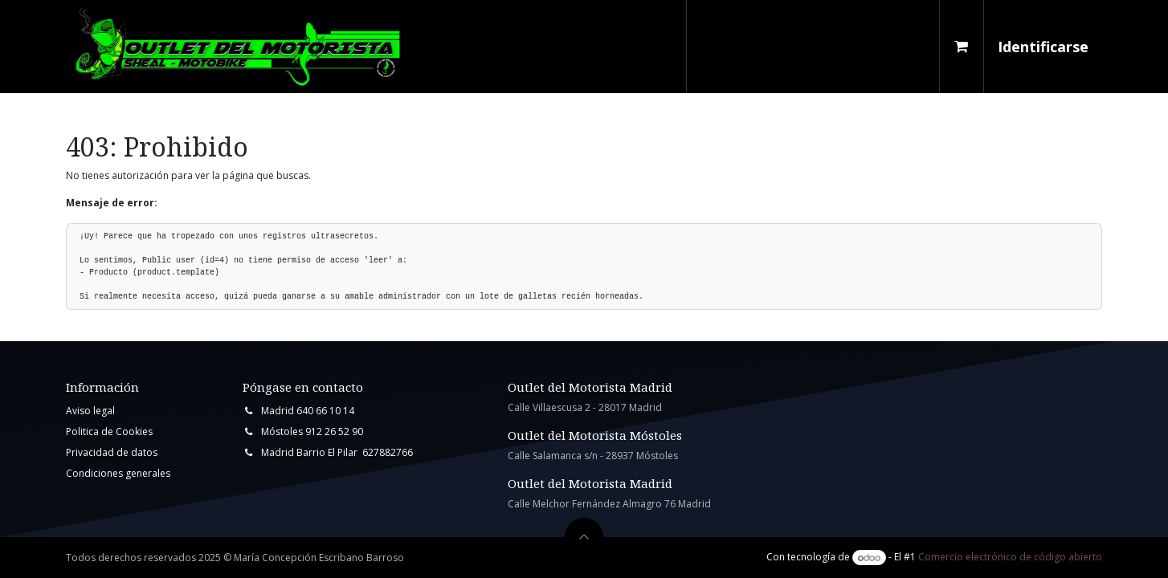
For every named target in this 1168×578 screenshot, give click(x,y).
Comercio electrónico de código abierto (1010, 557)
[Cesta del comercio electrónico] (961, 46)
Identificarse (1043, 46)
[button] (584, 537)
